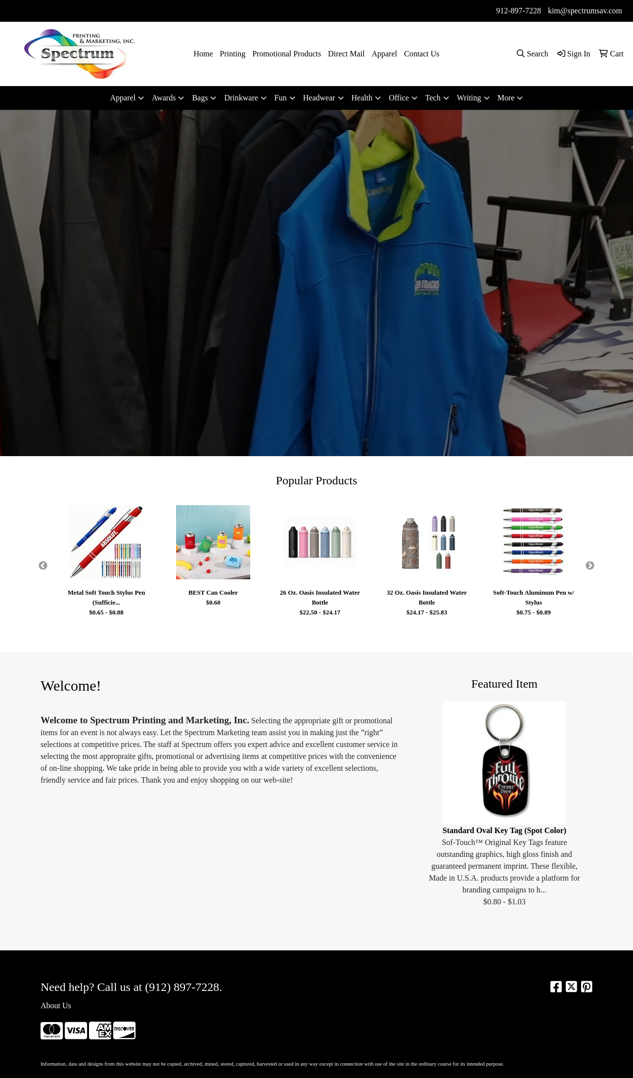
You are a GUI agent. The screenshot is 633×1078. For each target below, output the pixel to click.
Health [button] (362, 98)
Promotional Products (286, 53)
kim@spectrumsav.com (585, 10)
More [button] (506, 98)
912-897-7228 (518, 10)
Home (203, 53)
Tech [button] (433, 98)
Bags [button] (200, 98)
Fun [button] (280, 98)
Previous (43, 566)
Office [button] (399, 98)
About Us (56, 1005)
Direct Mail (346, 53)
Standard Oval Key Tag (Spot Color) (504, 830)
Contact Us (422, 53)
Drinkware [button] (241, 98)
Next (590, 566)
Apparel (384, 53)
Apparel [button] (123, 98)
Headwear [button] (319, 98)
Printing (233, 53)
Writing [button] (469, 98)
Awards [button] (164, 98)
